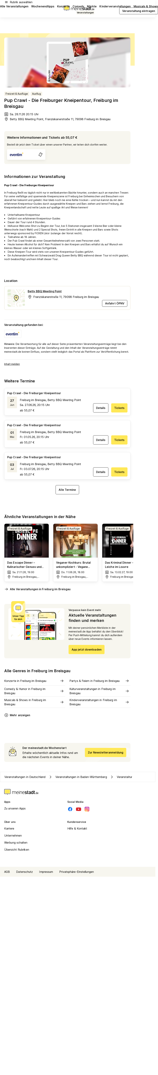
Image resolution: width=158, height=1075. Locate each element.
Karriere (9, 828)
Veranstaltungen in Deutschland (25, 777)
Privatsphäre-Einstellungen (76, 872)
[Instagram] (87, 809)
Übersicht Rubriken (16, 849)
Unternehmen (13, 835)
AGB (7, 872)
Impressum (46, 872)
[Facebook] (70, 809)
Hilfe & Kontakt (77, 828)
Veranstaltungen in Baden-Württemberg (77, 777)
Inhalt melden (12, 363)
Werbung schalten (16, 842)
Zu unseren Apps (15, 808)
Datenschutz (24, 872)
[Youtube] (78, 809)
